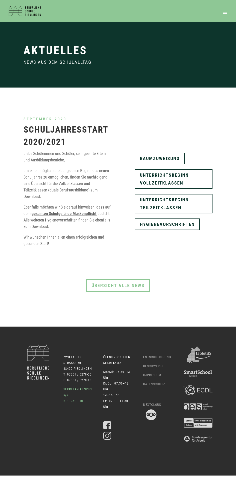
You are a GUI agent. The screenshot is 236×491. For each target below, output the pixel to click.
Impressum (152, 375)
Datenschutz (154, 384)
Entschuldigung (157, 357)
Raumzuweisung (160, 158)
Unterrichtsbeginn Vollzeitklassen (164, 179)
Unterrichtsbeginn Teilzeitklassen (164, 203)
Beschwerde (153, 366)
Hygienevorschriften (167, 224)
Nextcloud (152, 404)
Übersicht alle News (118, 285)
